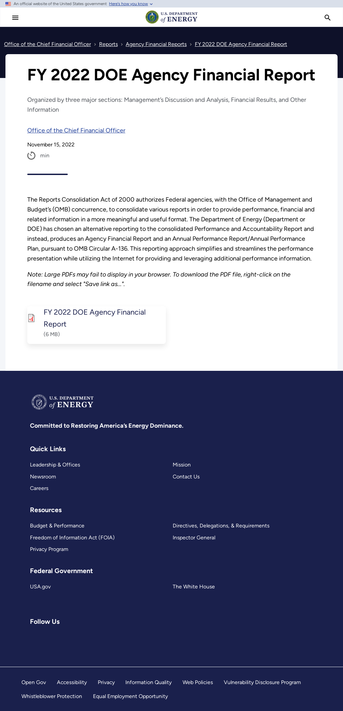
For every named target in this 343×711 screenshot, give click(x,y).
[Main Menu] (15, 18)
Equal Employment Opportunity (130, 696)
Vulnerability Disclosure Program (262, 682)
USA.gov (40, 586)
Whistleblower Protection (51, 696)
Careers (39, 488)
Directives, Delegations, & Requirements (221, 525)
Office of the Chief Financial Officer (76, 130)
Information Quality (148, 682)
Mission (182, 464)
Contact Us (186, 476)
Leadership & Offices (55, 464)
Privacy (106, 682)
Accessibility (72, 682)
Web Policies (198, 682)
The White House (194, 586)
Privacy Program (49, 549)
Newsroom (43, 476)
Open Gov (33, 682)
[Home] (171, 23)
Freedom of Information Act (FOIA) (72, 537)
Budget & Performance (57, 525)
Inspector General (194, 537)
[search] (327, 18)
